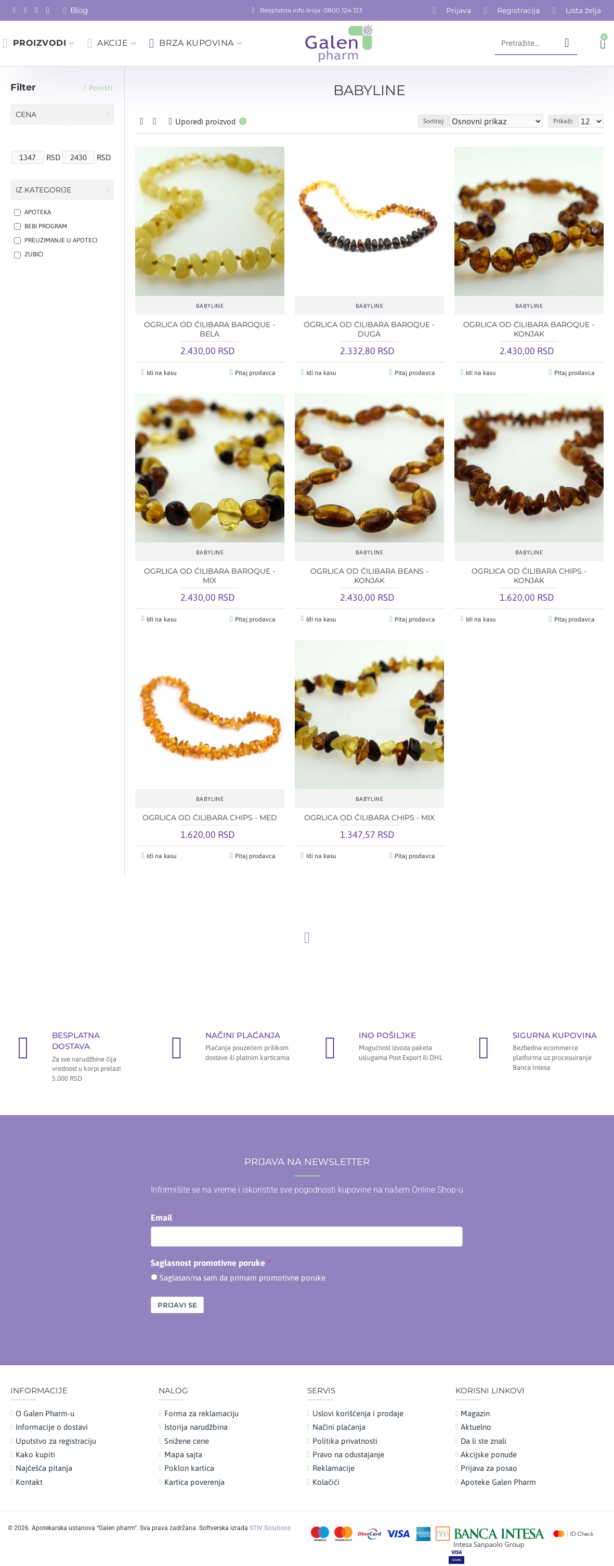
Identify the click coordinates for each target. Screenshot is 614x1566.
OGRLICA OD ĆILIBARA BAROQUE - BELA (209, 329)
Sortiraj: (457, 121)
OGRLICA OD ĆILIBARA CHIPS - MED (209, 814)
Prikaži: (568, 121)
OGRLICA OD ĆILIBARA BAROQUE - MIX (209, 573)
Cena (26, 114)
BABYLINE (210, 306)
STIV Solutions (270, 1522)
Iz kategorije (43, 190)
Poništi (101, 88)
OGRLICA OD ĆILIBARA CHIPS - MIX (369, 814)
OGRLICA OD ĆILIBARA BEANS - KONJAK (369, 573)
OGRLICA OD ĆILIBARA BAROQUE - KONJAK (528, 329)
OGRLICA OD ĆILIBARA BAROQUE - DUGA (369, 329)
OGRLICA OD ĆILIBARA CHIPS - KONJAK (529, 573)
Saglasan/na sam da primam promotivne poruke (242, 1272)
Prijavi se (177, 1299)
